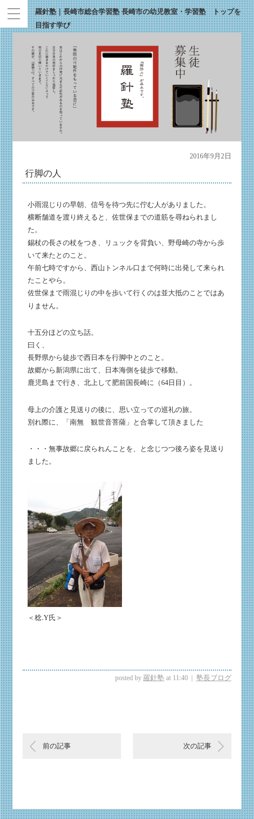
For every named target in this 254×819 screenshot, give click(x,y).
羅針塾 (153, 678)
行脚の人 (43, 173)
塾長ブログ (213, 678)
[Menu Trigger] (14, 14)
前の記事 (57, 746)
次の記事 (197, 746)
